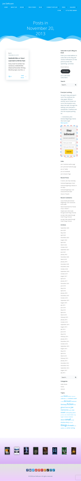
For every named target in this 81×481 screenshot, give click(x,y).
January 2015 (64, 319)
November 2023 (65, 237)
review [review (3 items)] (71, 414)
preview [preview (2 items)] (62, 414)
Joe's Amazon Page (66, 174)
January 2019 (64, 261)
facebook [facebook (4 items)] (74, 401)
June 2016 (63, 286)
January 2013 (64, 360)
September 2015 (65, 300)
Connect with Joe (53, 7)
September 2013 (65, 346)
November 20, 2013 (13, 55)
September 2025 (65, 228)
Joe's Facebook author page (68, 164)
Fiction (62, 386)
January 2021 (64, 254)
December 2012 (65, 363)
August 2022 (64, 240)
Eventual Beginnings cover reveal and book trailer (68, 202)
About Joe (14, 7)
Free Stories (32, 7)
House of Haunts (65, 194)
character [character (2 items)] (73, 396)
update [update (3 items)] (62, 428)
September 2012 (65, 368)
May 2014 (63, 334)
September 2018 (65, 271)
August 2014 (64, 327)
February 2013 (64, 358)
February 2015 (64, 317)
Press (64, 7)
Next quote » (64, 123)
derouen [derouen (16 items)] (67, 401)
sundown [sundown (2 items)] (71, 422)
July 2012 (63, 372)
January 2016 (64, 293)
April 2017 (63, 278)
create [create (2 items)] (62, 401)
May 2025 (63, 233)
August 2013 (64, 348)
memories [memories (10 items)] (65, 410)
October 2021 (64, 247)
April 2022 (63, 242)
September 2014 (65, 324)
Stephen (63, 211)
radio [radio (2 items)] (65, 414)
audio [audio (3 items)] (62, 396)
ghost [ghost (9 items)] (63, 407)
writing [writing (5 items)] (73, 428)
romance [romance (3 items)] (66, 417)
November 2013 (65, 341)
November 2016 (65, 283)
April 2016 (63, 290)
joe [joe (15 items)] (72, 407)
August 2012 (64, 370)
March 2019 (64, 259)
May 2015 (63, 310)
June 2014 (63, 331)
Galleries (73, 7)
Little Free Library (71, 10)
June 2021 (63, 252)
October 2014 (64, 322)
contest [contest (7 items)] (70, 398)
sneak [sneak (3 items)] (72, 420)
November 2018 (65, 266)
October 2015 (64, 298)
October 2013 (64, 344)
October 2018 (64, 269)
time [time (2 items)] (75, 425)
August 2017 (64, 276)
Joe (11, 53)
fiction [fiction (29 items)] (70, 404)
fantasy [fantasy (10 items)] (64, 404)
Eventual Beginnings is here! (68, 183)
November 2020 (65, 257)
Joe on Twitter (64, 169)
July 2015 (63, 305)
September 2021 (65, 249)
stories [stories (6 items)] (63, 422)
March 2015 (64, 315)
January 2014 (64, 339)
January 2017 (64, 281)
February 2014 (64, 336)
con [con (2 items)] (67, 398)
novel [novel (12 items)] (63, 412)
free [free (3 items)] (75, 404)
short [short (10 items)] (63, 420)
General (63, 389)
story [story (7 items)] (67, 422)
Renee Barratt (64, 207)
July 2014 (63, 329)
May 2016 (63, 288)
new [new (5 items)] (73, 410)
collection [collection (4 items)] (63, 398)
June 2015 (63, 307)
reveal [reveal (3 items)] (68, 414)
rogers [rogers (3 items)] (62, 417)
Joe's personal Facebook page (68, 166)
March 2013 (64, 356)
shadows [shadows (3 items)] (71, 417)
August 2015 (64, 303)
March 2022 (64, 245)
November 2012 (65, 365)
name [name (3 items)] (70, 410)
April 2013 (63, 353)
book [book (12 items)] (66, 396)
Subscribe (65, 71)
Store (60, 10)
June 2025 (63, 230)
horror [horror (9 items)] (67, 407)
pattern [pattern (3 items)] (74, 412)
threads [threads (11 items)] (71, 425)
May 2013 (63, 351)
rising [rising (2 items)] (75, 414)
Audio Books (64, 384)
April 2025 (63, 235)
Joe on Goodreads (65, 171)
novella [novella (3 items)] (67, 412)
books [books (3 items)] (69, 396)
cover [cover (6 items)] (75, 398)
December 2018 (65, 264)
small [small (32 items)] (68, 419)
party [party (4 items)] (70, 412)
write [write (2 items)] (65, 428)
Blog (41, 7)
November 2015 (65, 295)
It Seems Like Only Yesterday (68, 181)
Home (6, 7)
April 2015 (63, 312)
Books (22, 7)
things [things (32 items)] (64, 425)
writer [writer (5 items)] (68, 428)
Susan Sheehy (64, 201)
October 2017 (64, 274)
